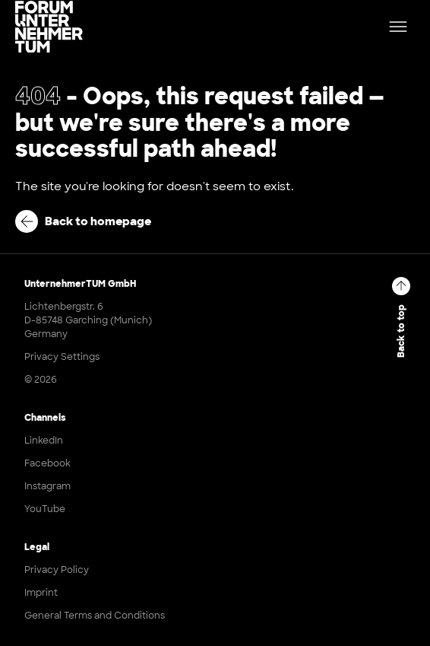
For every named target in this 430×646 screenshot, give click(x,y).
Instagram (47, 486)
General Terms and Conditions (94, 615)
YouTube (44, 509)
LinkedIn (43, 440)
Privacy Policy (56, 570)
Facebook (47, 463)
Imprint (41, 593)
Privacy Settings (62, 357)
